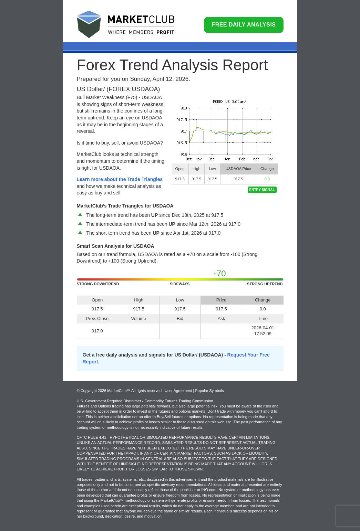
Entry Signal (262, 190)
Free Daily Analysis (244, 25)
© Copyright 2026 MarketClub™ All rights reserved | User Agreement (135, 391)
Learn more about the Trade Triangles (120, 179)
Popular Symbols (209, 391)
